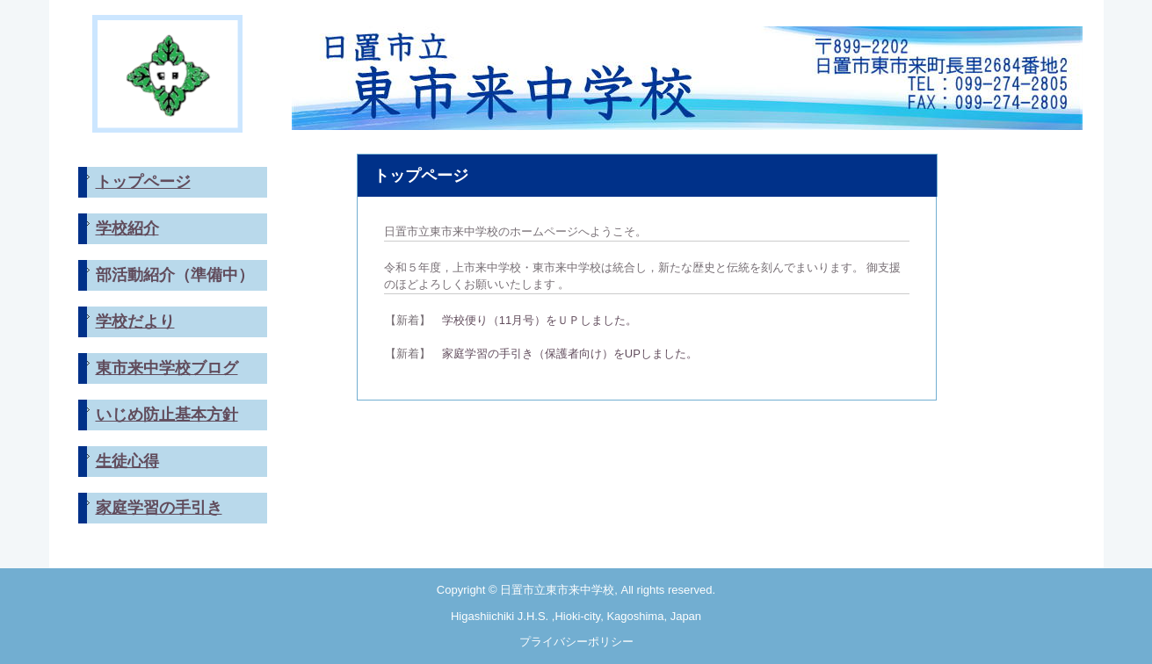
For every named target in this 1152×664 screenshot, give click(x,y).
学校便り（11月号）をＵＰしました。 (539, 320)
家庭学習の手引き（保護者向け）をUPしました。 (564, 353)
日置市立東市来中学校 (687, 74)
